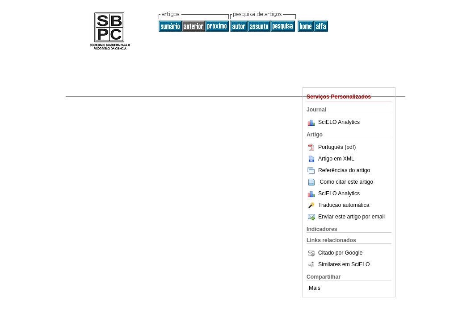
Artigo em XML (330, 159)
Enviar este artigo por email (346, 217)
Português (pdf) (331, 147)
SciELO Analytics (339, 122)
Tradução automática (338, 205)
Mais (314, 288)
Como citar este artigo (346, 182)
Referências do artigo (338, 170)
